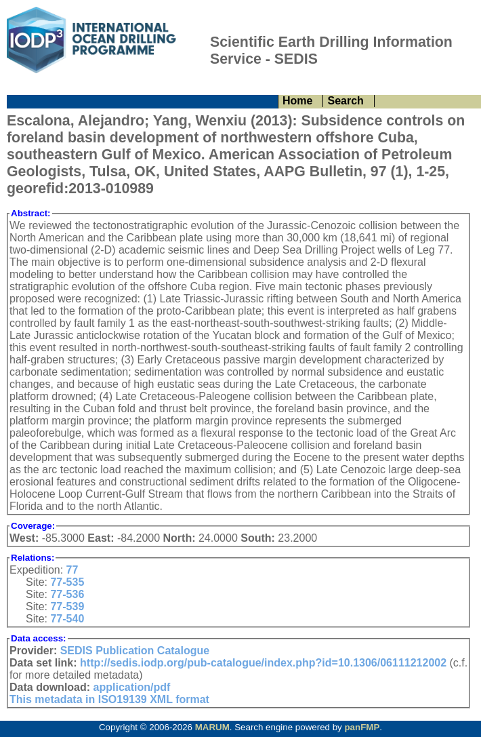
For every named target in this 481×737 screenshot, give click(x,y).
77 (72, 570)
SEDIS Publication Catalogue (134, 650)
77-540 (67, 618)
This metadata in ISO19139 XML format (109, 699)
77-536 (67, 594)
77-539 (67, 606)
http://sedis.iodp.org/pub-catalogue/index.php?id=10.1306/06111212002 (263, 663)
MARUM (212, 727)
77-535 (67, 582)
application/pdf (132, 687)
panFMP (361, 727)
